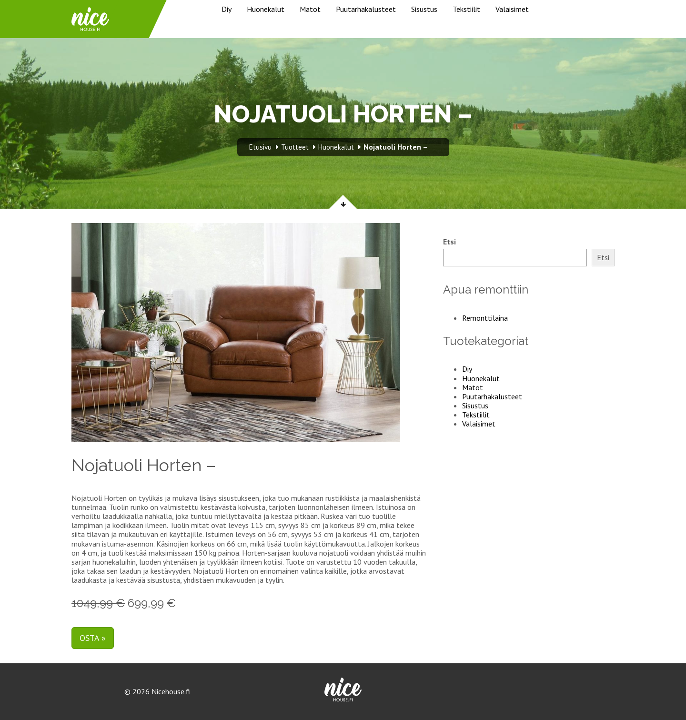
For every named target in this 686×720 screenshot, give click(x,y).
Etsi (449, 241)
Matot (310, 9)
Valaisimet (512, 9)
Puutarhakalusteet (366, 9)
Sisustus (424, 9)
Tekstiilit (466, 9)
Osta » (93, 637)
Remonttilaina (485, 318)
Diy (227, 9)
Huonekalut (265, 9)
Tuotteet (295, 147)
